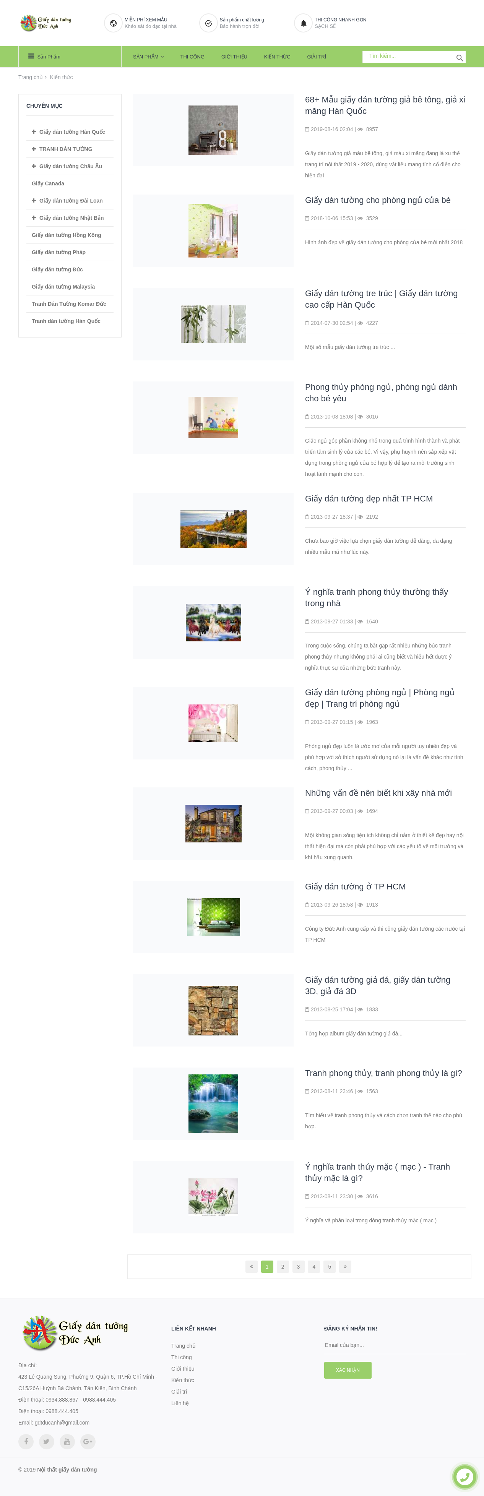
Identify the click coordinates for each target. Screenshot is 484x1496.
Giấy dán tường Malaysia (63, 287)
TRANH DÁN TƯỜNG (66, 149)
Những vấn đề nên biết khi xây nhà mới (378, 793)
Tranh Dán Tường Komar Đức (69, 304)
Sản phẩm (44, 56)
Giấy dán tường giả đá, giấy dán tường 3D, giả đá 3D (377, 985)
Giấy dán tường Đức (57, 269)
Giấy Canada (48, 183)
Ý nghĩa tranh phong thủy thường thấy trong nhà (376, 597)
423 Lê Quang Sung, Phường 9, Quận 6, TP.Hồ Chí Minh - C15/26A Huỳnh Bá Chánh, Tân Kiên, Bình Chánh (87, 1382)
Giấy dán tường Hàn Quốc (72, 132)
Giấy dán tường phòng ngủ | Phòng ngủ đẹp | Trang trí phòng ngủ (380, 698)
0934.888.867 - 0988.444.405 (80, 1400)
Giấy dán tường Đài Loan (71, 201)
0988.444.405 (61, 1411)
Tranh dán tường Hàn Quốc (66, 321)
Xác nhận (348, 1370)
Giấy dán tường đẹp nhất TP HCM (369, 498)
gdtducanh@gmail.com (62, 1423)
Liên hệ (180, 1403)
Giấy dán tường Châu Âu (70, 166)
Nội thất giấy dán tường (67, 1470)
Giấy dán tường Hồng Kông (66, 235)
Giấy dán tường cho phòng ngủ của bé (378, 200)
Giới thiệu (234, 57)
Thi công (192, 57)
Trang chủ (30, 77)
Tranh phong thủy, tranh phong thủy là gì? (383, 1073)
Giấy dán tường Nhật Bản (71, 218)
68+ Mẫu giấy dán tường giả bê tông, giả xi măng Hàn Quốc (385, 105)
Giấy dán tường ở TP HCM (355, 886)
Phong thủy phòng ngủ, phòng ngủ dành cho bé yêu (381, 392)
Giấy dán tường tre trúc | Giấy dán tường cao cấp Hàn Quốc (381, 299)
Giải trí (316, 57)
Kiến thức (277, 57)
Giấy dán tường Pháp (59, 252)
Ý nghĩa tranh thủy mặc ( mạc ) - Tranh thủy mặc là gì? (377, 1172)
